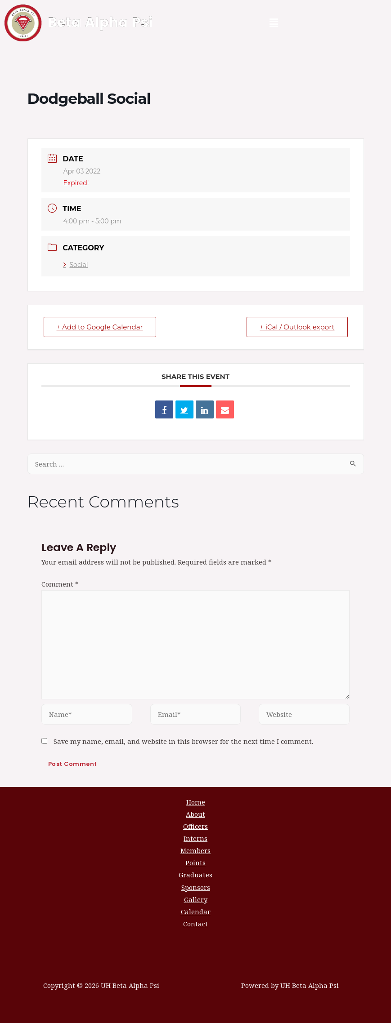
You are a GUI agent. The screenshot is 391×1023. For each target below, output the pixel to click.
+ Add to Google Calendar (100, 327)
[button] (273, 22)
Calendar (196, 911)
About (195, 814)
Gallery (195, 899)
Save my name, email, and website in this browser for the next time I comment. (183, 741)
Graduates (195, 874)
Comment (59, 583)
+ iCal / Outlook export (297, 327)
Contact (195, 923)
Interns (195, 838)
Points (195, 862)
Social (75, 265)
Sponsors (195, 887)
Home (195, 801)
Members (195, 850)
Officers (195, 826)
